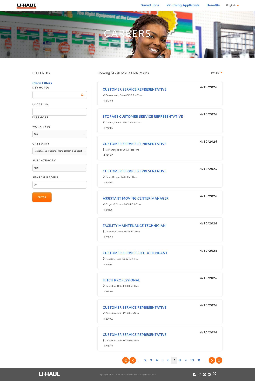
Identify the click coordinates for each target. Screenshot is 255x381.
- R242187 (108, 155)
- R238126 (108, 237)
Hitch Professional (121, 280)
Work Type (59, 131)
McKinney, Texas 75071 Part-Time (122, 149)
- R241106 (108, 210)
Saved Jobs (150, 5)
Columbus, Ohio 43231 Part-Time (122, 313)
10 (192, 360)
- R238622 (108, 264)
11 (199, 360)
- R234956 (108, 291)
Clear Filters (42, 83)
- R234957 (108, 319)
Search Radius (59, 182)
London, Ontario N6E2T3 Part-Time (123, 122)
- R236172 (108, 346)
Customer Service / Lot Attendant (135, 253)
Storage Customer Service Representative (143, 116)
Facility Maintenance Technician (134, 226)
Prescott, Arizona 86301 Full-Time (123, 231)
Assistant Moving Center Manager (136, 198)
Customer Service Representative (135, 89)
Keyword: (59, 92)
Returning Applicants (183, 5)
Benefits (213, 5)
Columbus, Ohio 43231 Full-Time (122, 286)
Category (59, 148)
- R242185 (108, 128)
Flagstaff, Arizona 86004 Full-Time (123, 204)
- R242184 (108, 100)
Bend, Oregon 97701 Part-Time (121, 177)
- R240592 (108, 182)
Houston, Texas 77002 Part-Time (122, 259)
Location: (59, 112)
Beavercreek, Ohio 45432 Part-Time (124, 95)
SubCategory (59, 165)
